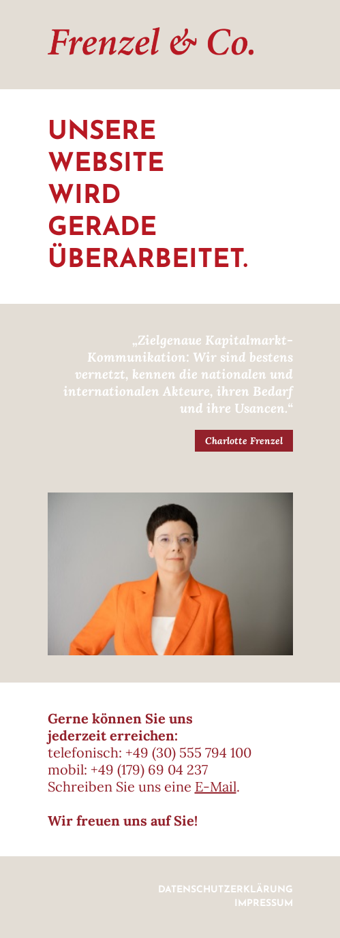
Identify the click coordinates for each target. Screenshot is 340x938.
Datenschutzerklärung (225, 890)
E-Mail (215, 786)
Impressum (263, 903)
